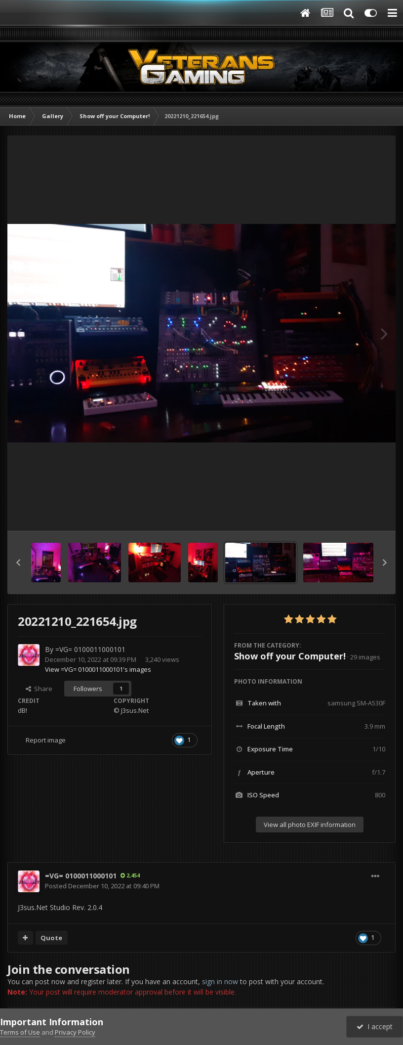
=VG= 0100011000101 (90, 649)
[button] (18, 562)
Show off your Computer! (290, 656)
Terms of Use (20, 1032)
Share (39, 688)
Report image (46, 740)
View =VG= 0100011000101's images (98, 669)
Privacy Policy (75, 1032)
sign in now (220, 981)
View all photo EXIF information (310, 824)
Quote (51, 937)
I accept (375, 1026)
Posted (102, 885)
